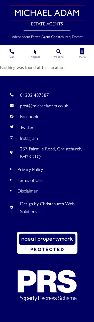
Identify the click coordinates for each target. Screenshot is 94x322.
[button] (82, 51)
